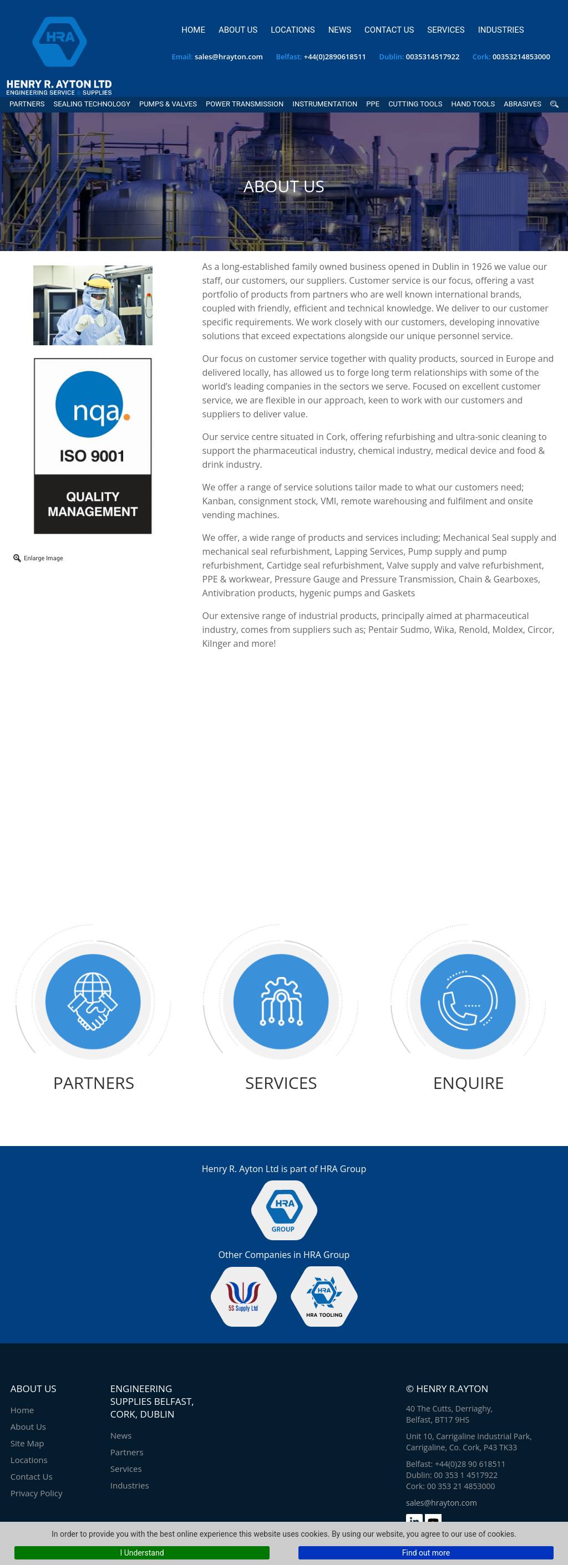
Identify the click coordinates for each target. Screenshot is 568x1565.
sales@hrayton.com (229, 57)
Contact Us (389, 30)
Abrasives (522, 104)
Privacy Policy (37, 1492)
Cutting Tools (415, 104)
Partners (26, 104)
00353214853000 (521, 57)
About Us (238, 30)
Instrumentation (324, 104)
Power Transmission (244, 104)
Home (193, 30)
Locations (293, 30)
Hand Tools (473, 104)
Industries (501, 30)
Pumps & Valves (168, 104)
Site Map (27, 1443)
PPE (372, 104)
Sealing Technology (91, 104)
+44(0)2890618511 (335, 57)
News (339, 30)
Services (445, 30)
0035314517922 (433, 57)
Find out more (426, 1552)
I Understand (142, 1552)
